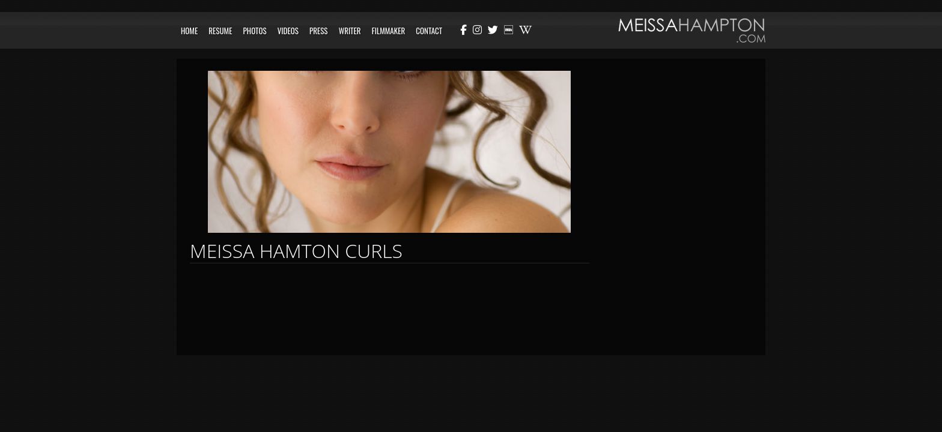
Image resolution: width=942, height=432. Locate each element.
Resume (220, 31)
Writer (350, 31)
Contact (429, 31)
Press (318, 31)
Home (189, 31)
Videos (288, 31)
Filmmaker (389, 31)
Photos (255, 31)
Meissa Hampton (691, 30)
